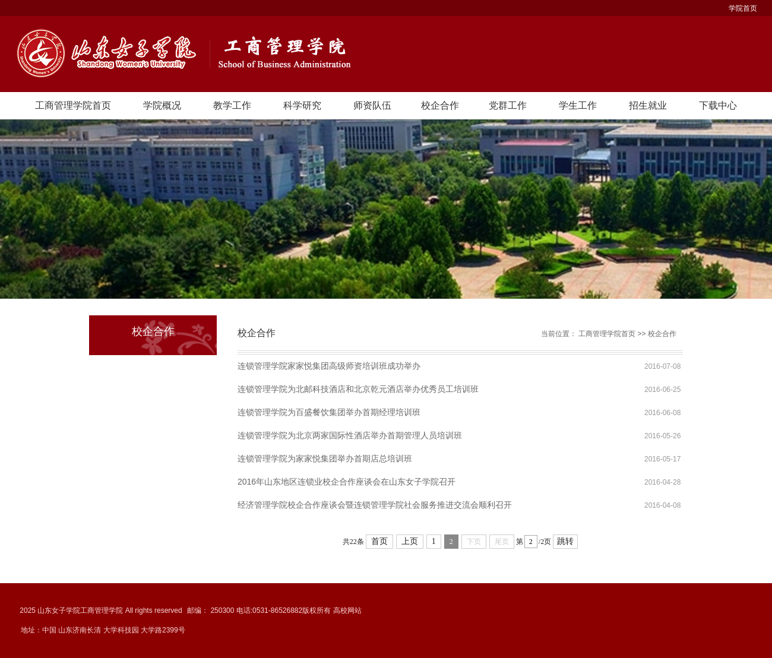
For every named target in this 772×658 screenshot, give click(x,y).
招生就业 (648, 105)
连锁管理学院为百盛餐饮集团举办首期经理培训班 (329, 412)
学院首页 (743, 8)
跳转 (565, 541)
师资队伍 (372, 105)
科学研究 (302, 105)
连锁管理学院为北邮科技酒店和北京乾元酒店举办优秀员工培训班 (358, 389)
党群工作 (508, 105)
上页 (409, 541)
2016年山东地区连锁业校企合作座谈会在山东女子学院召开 (346, 481)
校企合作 (440, 105)
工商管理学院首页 (73, 105)
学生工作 (578, 105)
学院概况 (162, 105)
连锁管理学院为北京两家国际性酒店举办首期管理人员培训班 (350, 435)
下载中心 (718, 105)
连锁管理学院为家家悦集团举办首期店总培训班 (325, 458)
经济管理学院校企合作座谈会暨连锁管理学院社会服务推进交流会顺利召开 (375, 505)
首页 (379, 541)
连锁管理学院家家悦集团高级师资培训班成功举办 (329, 366)
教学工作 (232, 105)
